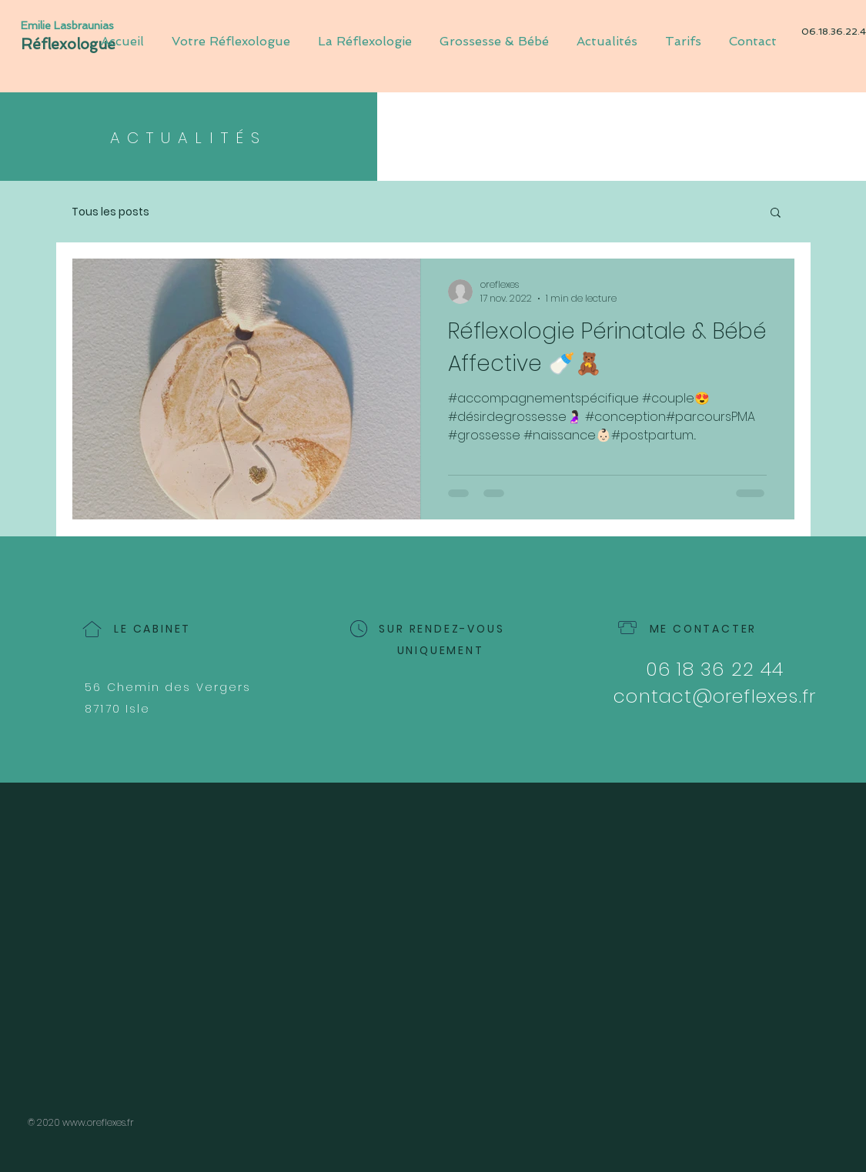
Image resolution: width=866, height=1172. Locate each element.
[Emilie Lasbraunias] (72, 25)
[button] (775, 213)
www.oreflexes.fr (98, 1122)
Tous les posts (110, 212)
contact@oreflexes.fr (715, 696)
